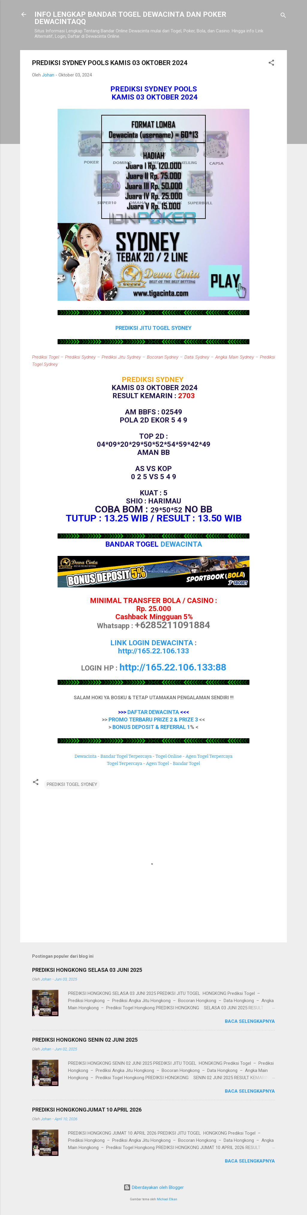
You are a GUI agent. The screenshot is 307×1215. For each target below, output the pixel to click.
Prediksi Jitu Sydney (121, 357)
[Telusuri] (283, 16)
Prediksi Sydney (80, 357)
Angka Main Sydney (234, 357)
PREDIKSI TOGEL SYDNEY (72, 784)
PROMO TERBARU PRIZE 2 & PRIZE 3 (153, 719)
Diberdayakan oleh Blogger (154, 1187)
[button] (271, 63)
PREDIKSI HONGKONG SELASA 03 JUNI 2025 (87, 970)
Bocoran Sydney (163, 357)
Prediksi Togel (45, 357)
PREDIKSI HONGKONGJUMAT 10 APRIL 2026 (87, 1109)
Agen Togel (157, 763)
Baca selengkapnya (250, 1021)
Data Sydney (196, 357)
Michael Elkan (167, 1199)
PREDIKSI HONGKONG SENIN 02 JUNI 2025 (85, 1040)
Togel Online (169, 756)
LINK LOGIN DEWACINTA (151, 643)
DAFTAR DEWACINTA (153, 712)
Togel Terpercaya (124, 763)
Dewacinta (86, 756)
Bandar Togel (186, 763)
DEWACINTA (181, 544)
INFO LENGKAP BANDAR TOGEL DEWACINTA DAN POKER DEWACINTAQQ (130, 18)
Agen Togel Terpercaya (209, 756)
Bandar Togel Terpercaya (126, 756)
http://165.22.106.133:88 (172, 667)
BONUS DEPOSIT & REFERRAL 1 (151, 727)
